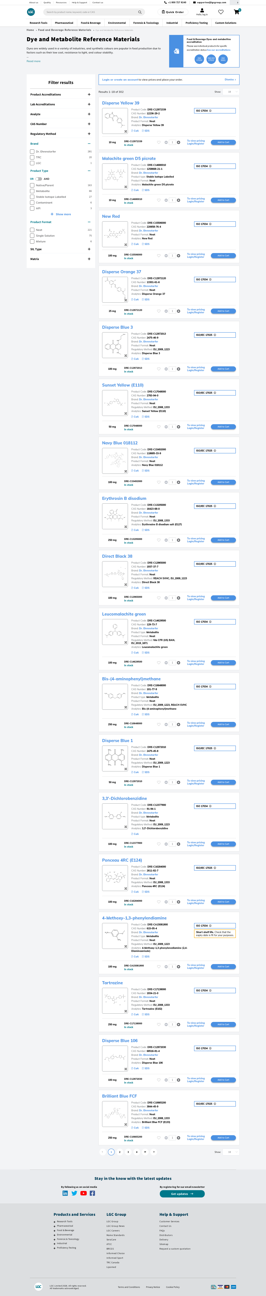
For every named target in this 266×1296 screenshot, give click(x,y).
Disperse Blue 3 (117, 327)
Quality (47, 2)
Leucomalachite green (124, 614)
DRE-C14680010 (156, 165)
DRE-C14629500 (156, 620)
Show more (63, 214)
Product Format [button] (60, 222)
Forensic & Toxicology (68, 1239)
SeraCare (111, 1239)
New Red (111, 216)
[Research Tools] (54, 1221)
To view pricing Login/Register (196, 142)
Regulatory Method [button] (60, 134)
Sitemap (163, 1244)
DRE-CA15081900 (157, 924)
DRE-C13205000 (156, 504)
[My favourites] (220, 12)
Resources (61, 2)
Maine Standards (116, 1235)
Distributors (166, 1235)
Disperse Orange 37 (121, 271)
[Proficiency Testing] (54, 1248)
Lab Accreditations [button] (60, 104)
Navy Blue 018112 (120, 442)
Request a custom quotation (175, 1248)
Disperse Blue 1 (117, 740)
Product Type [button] (60, 171)
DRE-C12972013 (156, 333)
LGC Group (112, 1221)
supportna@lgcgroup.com (211, 2)
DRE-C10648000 (156, 685)
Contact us (97, 2)
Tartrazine (112, 982)
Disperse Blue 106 (120, 1040)
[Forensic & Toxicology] (54, 1239)
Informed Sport (115, 1257)
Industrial (62, 1243)
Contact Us (165, 1225)
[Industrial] (54, 1243)
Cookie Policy (172, 1287)
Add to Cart (223, 142)
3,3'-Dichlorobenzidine (124, 798)
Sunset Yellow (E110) (123, 385)
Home (30, 30)
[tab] (61, 94)
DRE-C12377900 (156, 805)
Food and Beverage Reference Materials (64, 30)
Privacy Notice (153, 1287)
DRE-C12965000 (156, 562)
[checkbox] (32, 151)
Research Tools (65, 1221)
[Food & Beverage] (54, 1230)
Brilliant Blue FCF (119, 1096)
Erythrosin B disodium (124, 498)
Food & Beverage (65, 1230)
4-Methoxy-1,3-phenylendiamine (134, 917)
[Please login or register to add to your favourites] (158, 142)
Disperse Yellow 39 (120, 102)
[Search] (140, 12)
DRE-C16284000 (156, 866)
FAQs (162, 1230)
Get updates (180, 1194)
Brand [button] (60, 144)
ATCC (109, 1244)
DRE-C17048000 (156, 391)
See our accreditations (219, 50)
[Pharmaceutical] (54, 1226)
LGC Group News (116, 1225)
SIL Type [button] (60, 249)
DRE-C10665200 (156, 1102)
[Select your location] (235, 2)
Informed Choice (116, 1253)
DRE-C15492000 (156, 449)
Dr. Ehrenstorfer (148, 117)
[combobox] (94, 12)
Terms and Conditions (129, 1287)
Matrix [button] (60, 259)
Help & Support (79, 2)
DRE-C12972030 (156, 1047)
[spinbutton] (172, 142)
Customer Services (169, 1221)
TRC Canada (113, 1262)
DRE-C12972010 (156, 747)
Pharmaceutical (65, 1225)
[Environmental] (54, 1235)
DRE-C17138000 (156, 989)
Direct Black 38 (117, 556)
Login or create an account (120, 79)
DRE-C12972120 (156, 278)
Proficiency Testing (66, 1247)
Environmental (64, 1234)
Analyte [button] (60, 114)
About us (33, 2)
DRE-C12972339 (156, 109)
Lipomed (111, 1267)
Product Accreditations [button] (60, 94)
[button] (178, 142)
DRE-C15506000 (156, 222)
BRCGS (110, 1248)
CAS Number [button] (60, 124)
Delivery (163, 1239)
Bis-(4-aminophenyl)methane (131, 678)
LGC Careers (113, 1230)
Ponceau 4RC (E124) (122, 860)
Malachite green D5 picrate (129, 158)
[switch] (39, 179)
